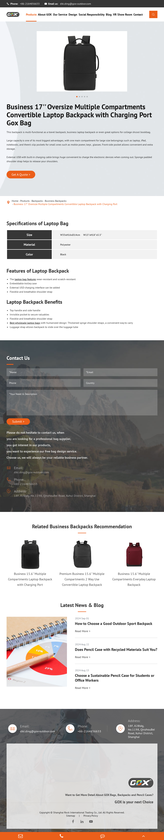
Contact (138, 14)
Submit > (18, 421)
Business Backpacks (55, 200)
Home (15, 200)
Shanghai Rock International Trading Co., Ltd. (77, 812)
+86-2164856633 (30, 3)
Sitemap (70, 815)
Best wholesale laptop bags (25, 322)
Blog (109, 14)
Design (73, 14)
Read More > (82, 631)
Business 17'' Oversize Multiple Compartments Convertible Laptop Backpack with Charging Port (65, 204)
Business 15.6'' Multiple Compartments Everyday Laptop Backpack (134, 579)
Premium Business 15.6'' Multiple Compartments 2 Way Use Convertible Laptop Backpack (81, 579)
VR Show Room (122, 14)
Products (31, 14)
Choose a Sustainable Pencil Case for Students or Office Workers (114, 678)
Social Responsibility (92, 14)
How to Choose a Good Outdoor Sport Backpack (113, 623)
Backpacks (37, 200)
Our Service (60, 14)
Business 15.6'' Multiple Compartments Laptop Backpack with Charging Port (30, 579)
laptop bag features (25, 279)
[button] (77, 96)
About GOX (45, 14)
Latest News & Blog (82, 605)
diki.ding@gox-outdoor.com (75, 3)
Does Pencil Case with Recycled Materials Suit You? (116, 649)
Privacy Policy (90, 815)
